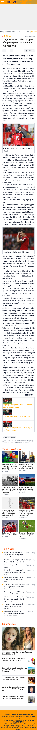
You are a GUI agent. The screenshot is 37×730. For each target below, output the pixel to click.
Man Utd (7, 437)
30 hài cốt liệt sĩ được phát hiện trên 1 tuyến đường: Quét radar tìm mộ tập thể (19, 587)
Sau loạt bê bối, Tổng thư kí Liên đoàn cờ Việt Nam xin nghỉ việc (19, 561)
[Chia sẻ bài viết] (29, 50)
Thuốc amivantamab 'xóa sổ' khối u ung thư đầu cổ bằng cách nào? (19, 606)
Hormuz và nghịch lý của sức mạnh (19, 566)
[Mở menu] (2, 2)
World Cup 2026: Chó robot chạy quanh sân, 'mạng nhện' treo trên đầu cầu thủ (19, 555)
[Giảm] (4, 50)
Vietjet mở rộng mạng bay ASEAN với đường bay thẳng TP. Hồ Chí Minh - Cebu (19, 614)
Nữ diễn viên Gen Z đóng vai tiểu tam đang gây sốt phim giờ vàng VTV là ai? (19, 599)
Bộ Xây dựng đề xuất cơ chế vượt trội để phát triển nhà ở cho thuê (19, 572)
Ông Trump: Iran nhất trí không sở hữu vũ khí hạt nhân (19, 593)
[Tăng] (11, 50)
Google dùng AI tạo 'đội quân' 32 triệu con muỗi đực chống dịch (19, 579)
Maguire (13, 437)
